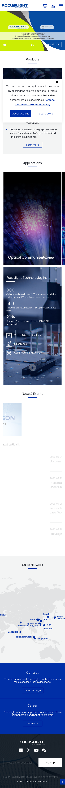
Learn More (53, 44)
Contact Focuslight (32, 690)
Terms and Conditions (36, 781)
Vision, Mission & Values (23, 335)
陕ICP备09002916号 (48, 777)
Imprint (20, 781)
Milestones (16, 344)
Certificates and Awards (24, 352)
